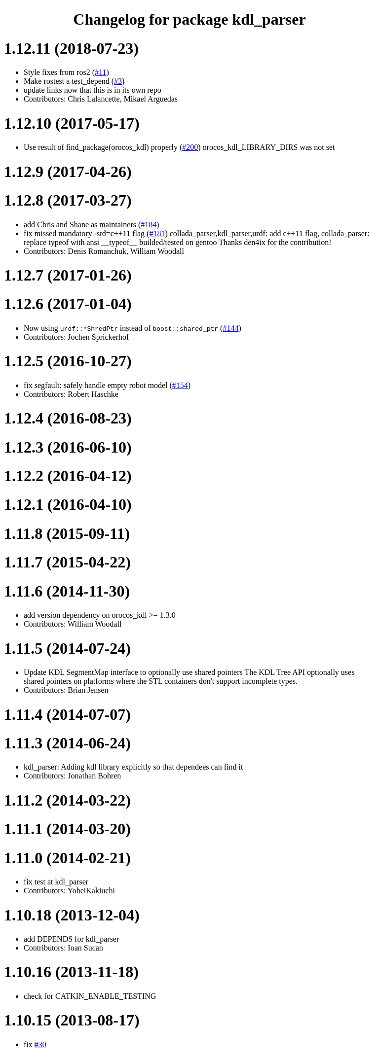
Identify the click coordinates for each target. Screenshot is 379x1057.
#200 (190, 147)
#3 (118, 81)
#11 (100, 72)
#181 (157, 233)
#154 (180, 385)
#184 (148, 224)
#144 (230, 328)
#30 (40, 1044)
